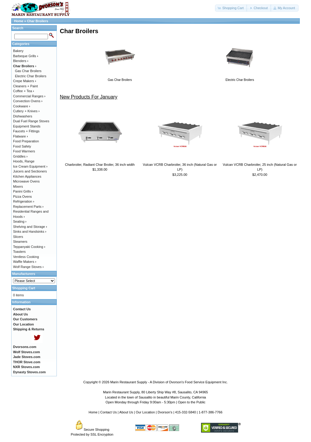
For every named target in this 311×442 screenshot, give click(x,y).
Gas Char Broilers (28, 71)
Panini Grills (23, 191)
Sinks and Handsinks (29, 231)
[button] (231, 8)
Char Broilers (37, 21)
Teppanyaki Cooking (29, 247)
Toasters (19, 251)
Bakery (18, 51)
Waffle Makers (24, 261)
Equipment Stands (26, 126)
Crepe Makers (24, 81)
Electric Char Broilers (30, 76)
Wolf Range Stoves (28, 267)
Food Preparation (26, 141)
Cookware (21, 106)
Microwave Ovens (26, 181)
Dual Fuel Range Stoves (31, 121)
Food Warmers (24, 151)
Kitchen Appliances (27, 176)
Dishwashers (22, 116)
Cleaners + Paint (25, 86)
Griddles (20, 156)
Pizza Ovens (22, 196)
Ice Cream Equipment (30, 166)
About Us (126, 412)
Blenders (20, 61)
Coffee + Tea (23, 91)
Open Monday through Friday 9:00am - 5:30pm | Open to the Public (156, 402)
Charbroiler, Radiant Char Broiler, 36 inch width (100, 164)
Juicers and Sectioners (30, 171)
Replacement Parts (28, 206)
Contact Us (108, 412)
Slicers (18, 236)
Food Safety (22, 146)
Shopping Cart (23, 288)
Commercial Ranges (29, 96)
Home (18, 21)
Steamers (20, 241)
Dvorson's (165, 412)
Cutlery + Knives (26, 111)
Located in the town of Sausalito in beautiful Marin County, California (155, 397)
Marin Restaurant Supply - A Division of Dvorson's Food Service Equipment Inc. (169, 382)
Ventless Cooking (26, 257)
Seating (19, 221)
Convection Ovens (28, 101)
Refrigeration (23, 201)
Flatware (20, 136)
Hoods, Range (23, 161)
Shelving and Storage (30, 226)
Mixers (18, 186)
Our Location (145, 412)
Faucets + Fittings (26, 131)
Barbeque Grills (25, 56)
